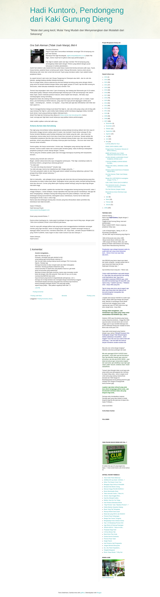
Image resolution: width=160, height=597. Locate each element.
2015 (106, 100)
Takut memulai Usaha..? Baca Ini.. (114, 493)
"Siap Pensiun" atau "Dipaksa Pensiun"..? (116, 505)
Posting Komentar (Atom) (44, 299)
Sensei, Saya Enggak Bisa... (112, 496)
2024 (106, 77)
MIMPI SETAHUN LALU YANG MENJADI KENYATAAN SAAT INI (116, 154)
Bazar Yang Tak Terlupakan (112, 509)
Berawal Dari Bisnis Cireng (112, 487)
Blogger (99, 592)
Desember (109, 123)
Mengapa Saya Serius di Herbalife (114, 484)
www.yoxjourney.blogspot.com (40, 210)
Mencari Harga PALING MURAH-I (114, 489)
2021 (106, 85)
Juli (107, 136)
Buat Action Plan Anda (110, 534)
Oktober (108, 128)
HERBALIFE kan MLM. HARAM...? (114, 480)
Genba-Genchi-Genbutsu (111, 536)
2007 (106, 121)
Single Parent (108, 541)
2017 (106, 95)
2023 (106, 79)
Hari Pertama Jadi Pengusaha (113, 543)
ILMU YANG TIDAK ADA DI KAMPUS (117, 182)
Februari (108, 202)
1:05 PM (37, 288)
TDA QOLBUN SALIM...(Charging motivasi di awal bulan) (115, 186)
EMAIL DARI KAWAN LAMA (114, 146)
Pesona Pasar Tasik (110, 539)
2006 (106, 208)
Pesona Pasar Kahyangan (111, 516)
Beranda (64, 295)
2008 (106, 118)
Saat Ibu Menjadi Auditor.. (111, 498)
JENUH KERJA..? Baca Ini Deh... (114, 527)
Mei (107, 141)
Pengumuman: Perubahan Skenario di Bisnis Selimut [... (117, 149)
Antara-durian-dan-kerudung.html (70, 115)
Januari (108, 204)
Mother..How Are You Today (112, 500)
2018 (106, 92)
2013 (106, 105)
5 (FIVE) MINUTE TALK (113, 144)
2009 (106, 116)
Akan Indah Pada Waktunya (112, 478)
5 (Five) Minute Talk (109, 532)
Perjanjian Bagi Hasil (110, 530)
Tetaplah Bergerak (109, 550)
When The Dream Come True (112, 482)
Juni (107, 139)
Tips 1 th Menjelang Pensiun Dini (113, 523)
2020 (106, 87)
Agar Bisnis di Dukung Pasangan (113, 525)
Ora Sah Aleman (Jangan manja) (115, 189)
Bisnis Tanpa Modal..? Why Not (113, 552)
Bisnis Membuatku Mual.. (111, 491)
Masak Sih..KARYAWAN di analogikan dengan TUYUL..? (117, 179)
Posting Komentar (38, 292)
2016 (106, 98)
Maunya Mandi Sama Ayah (112, 511)
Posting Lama (91, 295)
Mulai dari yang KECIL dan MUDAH (114, 514)
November (109, 126)
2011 (106, 111)
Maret (108, 199)
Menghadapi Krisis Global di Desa (114, 520)
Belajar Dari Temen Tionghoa (112, 518)
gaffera (83, 592)
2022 (106, 82)
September (109, 131)
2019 (106, 90)
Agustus (108, 134)
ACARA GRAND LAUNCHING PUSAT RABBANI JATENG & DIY (117, 158)
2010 (106, 113)
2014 (106, 103)
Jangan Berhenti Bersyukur (112, 545)
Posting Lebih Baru (36, 295)
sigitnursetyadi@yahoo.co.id (76, 55)
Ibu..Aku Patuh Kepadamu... (112, 548)
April (107, 197)
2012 (106, 108)
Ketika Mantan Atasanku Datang (113, 507)
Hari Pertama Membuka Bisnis (113, 502)
